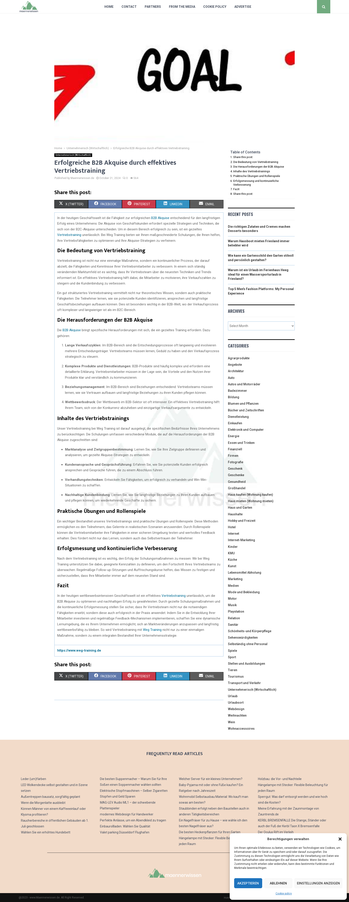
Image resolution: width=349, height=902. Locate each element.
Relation (234, 618)
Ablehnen (278, 883)
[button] (340, 839)
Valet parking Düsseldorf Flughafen (124, 832)
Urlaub (232, 696)
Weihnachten (237, 715)
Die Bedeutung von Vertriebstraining (255, 162)
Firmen (233, 455)
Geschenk (235, 468)
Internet (233, 533)
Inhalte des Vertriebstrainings (251, 171)
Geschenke (236, 475)
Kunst (232, 566)
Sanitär (233, 624)
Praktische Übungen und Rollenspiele (256, 176)
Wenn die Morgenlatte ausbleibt (43, 802)
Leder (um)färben (33, 779)
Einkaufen (235, 423)
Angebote (235, 364)
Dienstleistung (238, 416)
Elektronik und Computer (246, 429)
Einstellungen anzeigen (318, 883)
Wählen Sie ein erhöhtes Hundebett (45, 832)
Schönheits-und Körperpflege (249, 631)
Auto (231, 378)
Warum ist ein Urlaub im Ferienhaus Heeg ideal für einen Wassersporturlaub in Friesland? (258, 274)
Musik (232, 605)
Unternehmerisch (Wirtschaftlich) (73, 155)
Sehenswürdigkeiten (243, 637)
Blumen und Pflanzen (243, 403)
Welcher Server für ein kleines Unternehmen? (210, 779)
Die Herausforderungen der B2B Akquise (258, 166)
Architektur (236, 371)
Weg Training (152, 630)
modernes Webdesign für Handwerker (126, 814)
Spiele (232, 650)
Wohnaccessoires (241, 728)
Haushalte (235, 514)
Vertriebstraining (69, 235)
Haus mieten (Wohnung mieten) (251, 501)
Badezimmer (237, 390)
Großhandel (237, 488)
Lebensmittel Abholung (244, 572)
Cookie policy (284, 893)
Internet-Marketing (241, 540)
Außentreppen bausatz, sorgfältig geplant (50, 796)
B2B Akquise (160, 218)
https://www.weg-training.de (79, 650)
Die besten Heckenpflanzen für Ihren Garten (209, 832)
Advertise (242, 6)
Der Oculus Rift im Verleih (276, 832)
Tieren (232, 670)
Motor (232, 598)
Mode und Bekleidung (244, 592)
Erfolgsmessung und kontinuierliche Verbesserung (256, 183)
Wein (231, 722)
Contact (129, 6)
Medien (233, 585)
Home (109, 6)
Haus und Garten (240, 507)
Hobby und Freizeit (241, 520)
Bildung (233, 397)
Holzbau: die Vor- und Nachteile (280, 779)
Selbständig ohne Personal (248, 644)
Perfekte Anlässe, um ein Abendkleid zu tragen (133, 820)
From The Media (182, 6)
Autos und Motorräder (244, 384)
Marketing (235, 579)
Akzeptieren (248, 883)
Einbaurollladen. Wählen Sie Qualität (125, 826)
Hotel (232, 527)
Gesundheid (237, 482)
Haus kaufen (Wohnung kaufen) (250, 494)
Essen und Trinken (241, 443)
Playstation (236, 611)
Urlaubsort (235, 702)
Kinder (233, 547)
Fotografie (235, 462)
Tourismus (236, 676)
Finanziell (235, 449)
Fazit (236, 189)
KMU (231, 553)
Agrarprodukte (239, 358)
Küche (232, 559)
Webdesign (236, 709)
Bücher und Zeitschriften (246, 410)
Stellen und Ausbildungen (246, 663)
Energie (233, 436)
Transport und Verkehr (244, 683)
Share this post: (243, 157)
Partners (153, 6)
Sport (232, 657)
